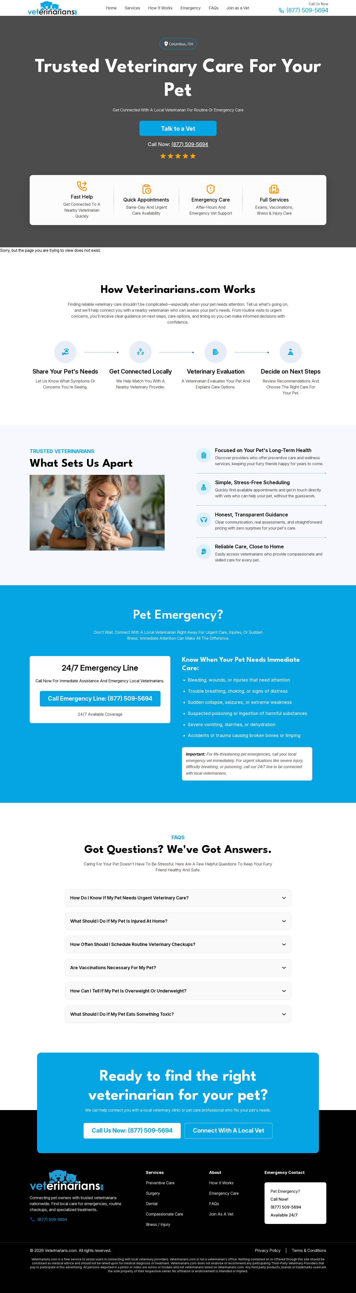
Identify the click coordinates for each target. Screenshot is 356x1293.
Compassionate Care (164, 1214)
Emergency (190, 7)
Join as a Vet (237, 7)
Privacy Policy (268, 1250)
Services (132, 7)
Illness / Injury (158, 1224)
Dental (151, 1203)
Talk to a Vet (178, 128)
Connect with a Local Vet (228, 1130)
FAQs (214, 7)
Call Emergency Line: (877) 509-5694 (100, 698)
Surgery (153, 1193)
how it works (221, 1182)
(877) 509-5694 (303, 10)
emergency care (224, 1193)
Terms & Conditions (309, 1250)
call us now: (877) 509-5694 (132, 1130)
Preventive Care (160, 1182)
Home (111, 7)
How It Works (160, 7)
